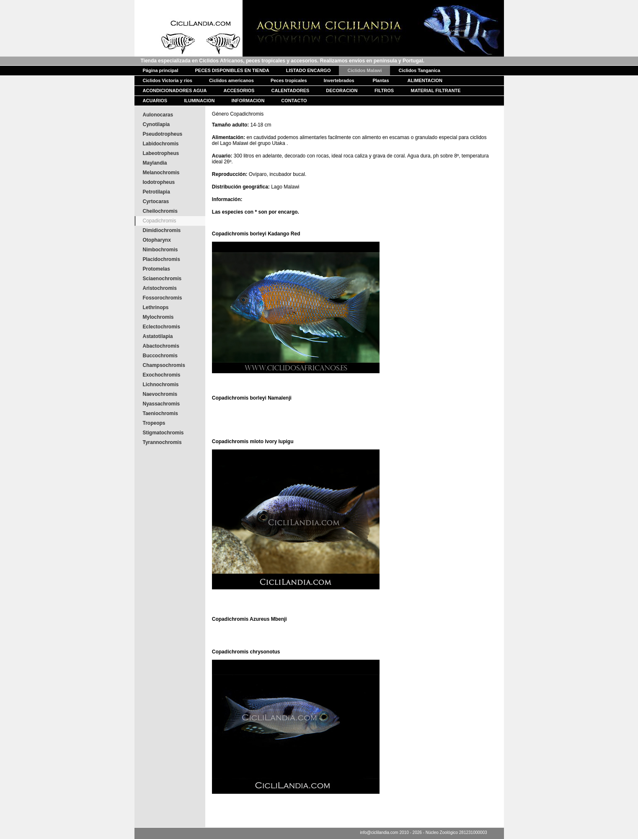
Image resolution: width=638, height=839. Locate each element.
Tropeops (154, 423)
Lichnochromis (161, 384)
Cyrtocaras (156, 201)
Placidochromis (161, 259)
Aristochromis (160, 288)
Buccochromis (160, 356)
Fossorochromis (162, 298)
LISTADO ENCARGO (308, 70)
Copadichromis (159, 221)
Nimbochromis (160, 250)
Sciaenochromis (162, 278)
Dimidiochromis (162, 230)
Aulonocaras (158, 115)
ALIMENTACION (425, 80)
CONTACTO (294, 100)
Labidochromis (161, 144)
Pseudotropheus (163, 134)
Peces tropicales (289, 80)
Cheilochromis (160, 211)
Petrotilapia (156, 192)
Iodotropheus (159, 182)
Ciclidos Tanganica (419, 70)
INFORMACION (248, 100)
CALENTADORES (290, 90)
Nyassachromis (161, 404)
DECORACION (341, 90)
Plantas (380, 80)
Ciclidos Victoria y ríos (167, 80)
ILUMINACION (199, 100)
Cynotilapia (156, 124)
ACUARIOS (155, 100)
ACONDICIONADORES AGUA (175, 90)
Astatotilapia (158, 336)
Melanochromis (161, 173)
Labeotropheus (161, 153)
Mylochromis (158, 317)
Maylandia (155, 163)
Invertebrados (339, 80)
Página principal (160, 70)
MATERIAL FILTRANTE (436, 90)
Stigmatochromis (163, 433)
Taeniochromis (160, 413)
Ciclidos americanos (231, 80)
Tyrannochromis (162, 442)
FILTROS (384, 90)
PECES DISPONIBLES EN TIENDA (232, 70)
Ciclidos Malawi (364, 70)
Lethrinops (156, 307)
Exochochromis (162, 375)
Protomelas (156, 269)
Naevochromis (160, 394)
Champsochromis (164, 365)
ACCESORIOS (239, 90)
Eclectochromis (161, 327)
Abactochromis (161, 346)
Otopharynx (157, 240)
